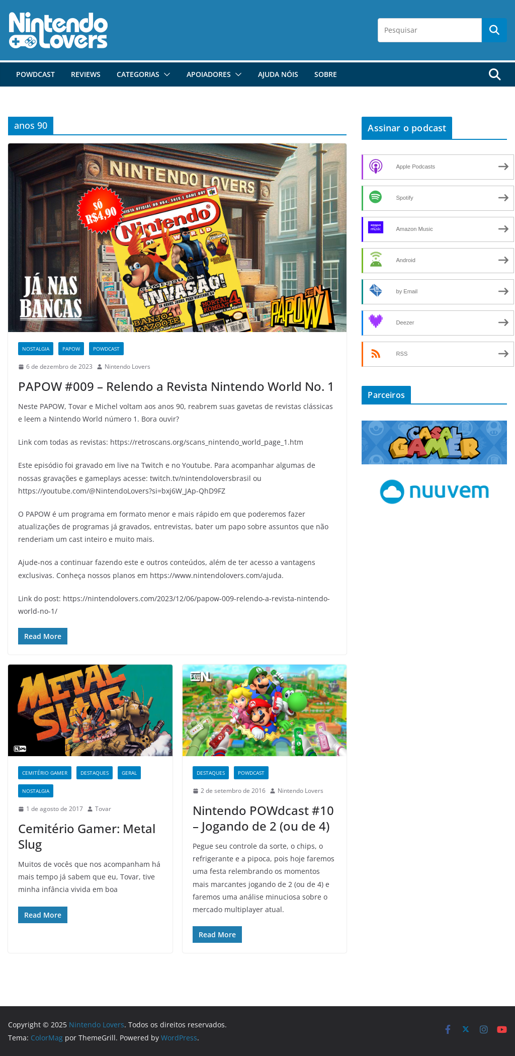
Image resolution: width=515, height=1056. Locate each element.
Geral (129, 772)
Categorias (138, 74)
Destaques (94, 772)
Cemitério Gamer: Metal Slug (86, 836)
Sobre (325, 74)
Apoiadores (209, 74)
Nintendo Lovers (127, 366)
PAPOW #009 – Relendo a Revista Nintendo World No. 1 (176, 386)
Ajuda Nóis (278, 74)
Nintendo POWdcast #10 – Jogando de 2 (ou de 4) (263, 818)
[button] (164, 74)
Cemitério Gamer (44, 772)
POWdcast (35, 74)
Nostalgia (35, 348)
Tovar (103, 808)
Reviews (86, 74)
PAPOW (71, 348)
